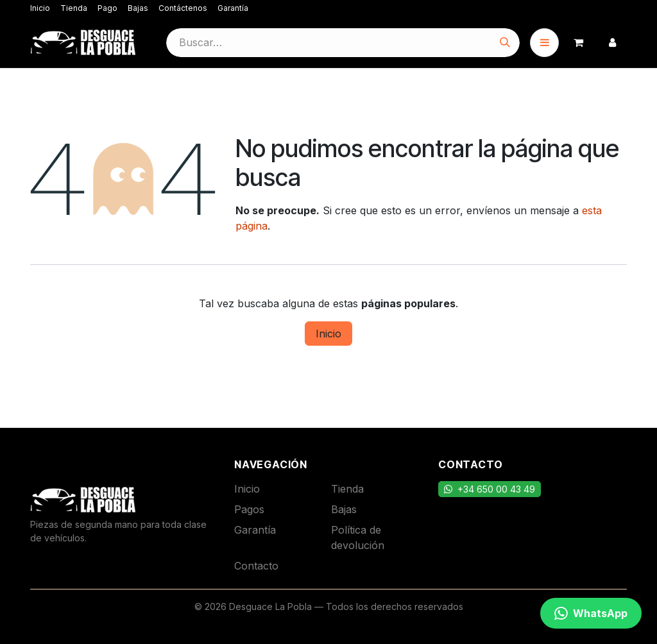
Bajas (138, 8)
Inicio (40, 8)
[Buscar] (505, 42)
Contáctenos (182, 8)
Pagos (249, 509)
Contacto (256, 565)
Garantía (233, 8)
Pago (107, 8)
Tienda (73, 8)
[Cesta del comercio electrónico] (578, 42)
